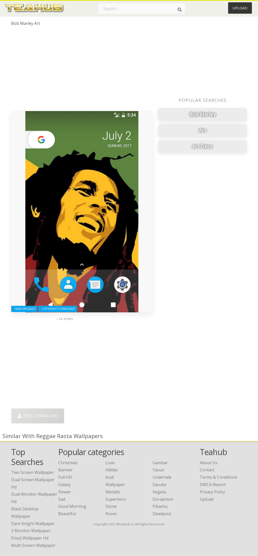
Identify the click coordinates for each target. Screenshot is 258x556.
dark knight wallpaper (33, 523)
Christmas (68, 462)
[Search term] (142, 8)
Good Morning (72, 506)
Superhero (115, 499)
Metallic (112, 492)
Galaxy (64, 484)
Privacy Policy (212, 492)
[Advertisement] (82, 70)
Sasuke (159, 484)
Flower (64, 492)
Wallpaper (115, 484)
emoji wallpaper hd (29, 538)
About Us (208, 462)
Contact (207, 470)
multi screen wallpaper (33, 545)
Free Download (37, 416)
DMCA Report (213, 484)
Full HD (65, 477)
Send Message (24, 309)
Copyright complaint (57, 309)
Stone (111, 506)
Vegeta (159, 492)
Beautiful (67, 513)
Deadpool (162, 513)
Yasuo (158, 470)
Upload (240, 8)
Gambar (160, 462)
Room (111, 513)
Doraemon (163, 499)
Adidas (111, 470)
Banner (65, 470)
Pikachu (160, 506)
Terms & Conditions (218, 477)
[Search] (180, 9)
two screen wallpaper (32, 472)
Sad (61, 499)
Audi (109, 477)
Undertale (162, 477)
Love (110, 462)
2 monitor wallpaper (31, 530)
